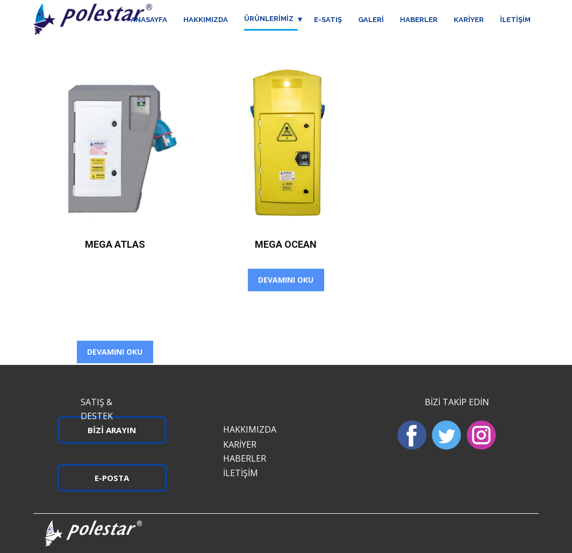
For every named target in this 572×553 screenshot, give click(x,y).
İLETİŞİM (515, 20)
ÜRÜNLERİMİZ (269, 19)
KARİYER (469, 20)
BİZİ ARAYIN (112, 430)
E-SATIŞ (328, 20)
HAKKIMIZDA (205, 20)
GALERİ (371, 20)
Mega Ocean (286, 244)
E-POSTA (112, 477)
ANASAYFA (149, 20)
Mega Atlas (115, 244)
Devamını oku (114, 352)
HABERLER (419, 20)
